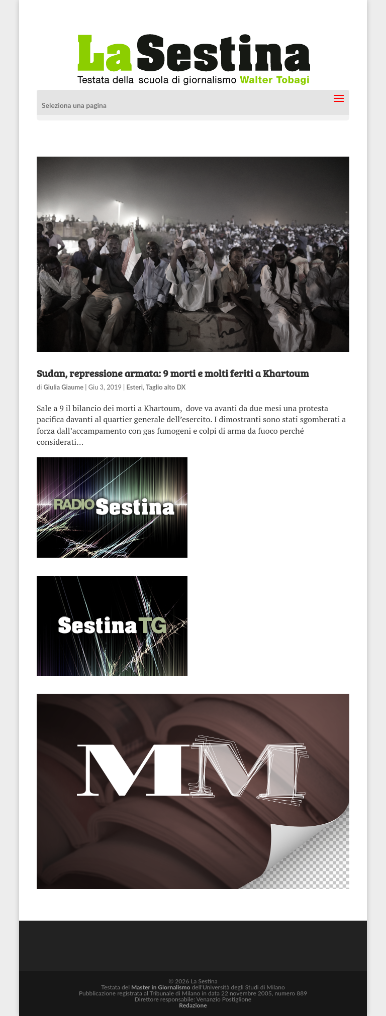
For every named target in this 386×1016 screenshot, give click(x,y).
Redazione (193, 1005)
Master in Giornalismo (160, 987)
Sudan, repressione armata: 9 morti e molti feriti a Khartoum (173, 373)
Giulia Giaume (64, 387)
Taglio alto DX (165, 387)
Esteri (135, 387)
